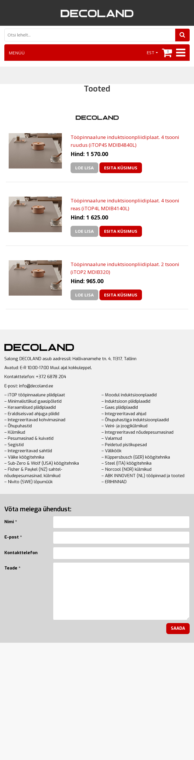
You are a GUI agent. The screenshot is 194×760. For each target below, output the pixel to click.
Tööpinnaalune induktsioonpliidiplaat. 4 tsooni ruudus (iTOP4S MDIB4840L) (125, 141)
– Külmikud (14, 432)
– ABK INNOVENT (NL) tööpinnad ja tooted (142, 476)
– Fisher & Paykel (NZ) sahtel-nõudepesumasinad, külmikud (33, 472)
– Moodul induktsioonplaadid (129, 395)
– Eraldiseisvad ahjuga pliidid (31, 414)
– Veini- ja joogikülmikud (124, 426)
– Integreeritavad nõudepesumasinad (137, 432)
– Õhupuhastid (18, 426)
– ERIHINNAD (114, 482)
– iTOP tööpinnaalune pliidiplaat (34, 395)
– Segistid (14, 445)
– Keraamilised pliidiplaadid (30, 407)
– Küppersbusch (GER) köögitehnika (135, 457)
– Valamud (111, 438)
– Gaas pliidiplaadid (119, 407)
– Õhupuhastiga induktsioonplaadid (135, 420)
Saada (178, 628)
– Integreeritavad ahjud (123, 414)
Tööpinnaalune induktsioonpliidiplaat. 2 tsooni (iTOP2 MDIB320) (125, 268)
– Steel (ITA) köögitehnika (126, 463)
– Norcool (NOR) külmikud (126, 469)
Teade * (12, 568)
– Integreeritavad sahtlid (28, 451)
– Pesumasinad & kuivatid (28, 438)
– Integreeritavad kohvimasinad (34, 420)
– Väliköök (111, 451)
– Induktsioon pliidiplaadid (125, 401)
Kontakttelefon (21, 553)
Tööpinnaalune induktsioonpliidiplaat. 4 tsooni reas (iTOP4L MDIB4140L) (125, 204)
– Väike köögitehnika (24, 457)
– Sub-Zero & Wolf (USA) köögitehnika (41, 463)
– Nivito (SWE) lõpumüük (28, 482)
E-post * (13, 537)
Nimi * (10, 522)
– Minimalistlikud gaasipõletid (33, 401)
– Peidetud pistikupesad (124, 445)
